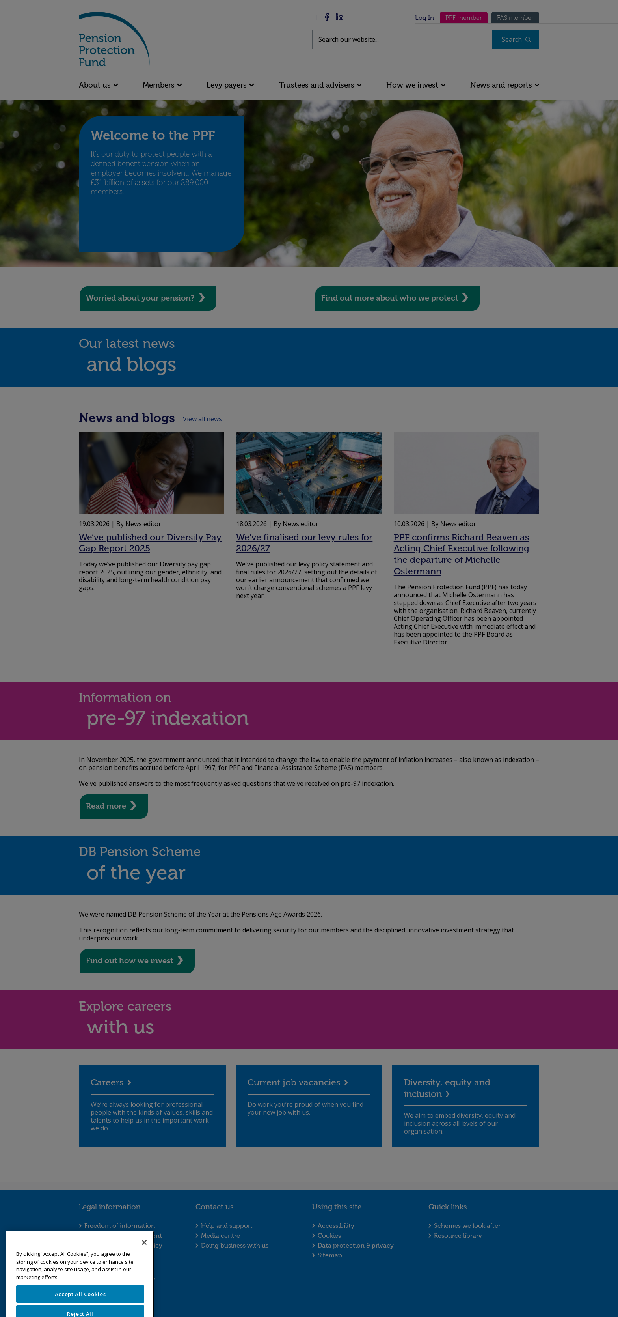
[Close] (144, 1268)
